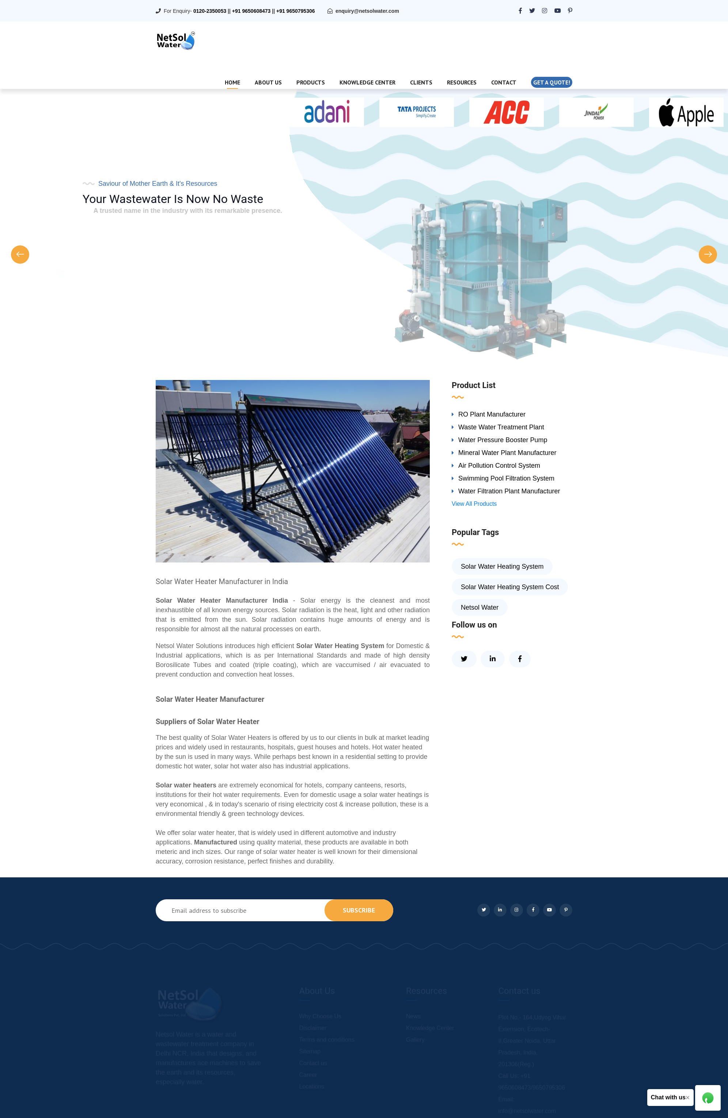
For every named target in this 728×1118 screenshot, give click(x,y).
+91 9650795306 (295, 11)
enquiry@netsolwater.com (367, 11)
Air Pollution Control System (499, 465)
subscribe (359, 910)
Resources (462, 82)
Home (232, 82)
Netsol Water (479, 607)
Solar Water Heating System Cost (510, 587)
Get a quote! (551, 82)
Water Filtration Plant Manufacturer (509, 491)
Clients (421, 82)
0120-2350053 (209, 11)
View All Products (474, 504)
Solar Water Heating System (502, 566)
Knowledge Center (367, 82)
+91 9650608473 (251, 11)
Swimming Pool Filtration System (506, 478)
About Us (268, 82)
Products (310, 82)
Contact (503, 82)
